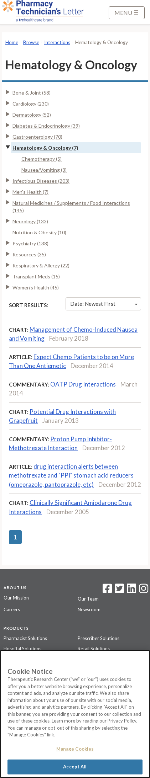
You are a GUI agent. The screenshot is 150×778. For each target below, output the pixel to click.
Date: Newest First (104, 303)
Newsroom (89, 609)
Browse (31, 42)
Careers (12, 609)
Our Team (88, 599)
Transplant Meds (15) (36, 276)
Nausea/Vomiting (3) (44, 170)
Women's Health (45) (35, 287)
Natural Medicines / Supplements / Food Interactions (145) (71, 206)
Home (11, 42)
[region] (75, 714)
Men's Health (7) (30, 192)
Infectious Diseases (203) (40, 181)
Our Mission (16, 598)
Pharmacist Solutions (25, 638)
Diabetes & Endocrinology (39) (46, 126)
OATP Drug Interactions (83, 384)
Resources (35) (29, 254)
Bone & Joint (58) (31, 93)
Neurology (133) (30, 221)
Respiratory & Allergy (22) (40, 265)
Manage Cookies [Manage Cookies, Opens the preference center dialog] (75, 749)
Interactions (57, 42)
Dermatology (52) (31, 115)
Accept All (75, 766)
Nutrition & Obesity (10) (39, 232)
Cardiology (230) (30, 104)
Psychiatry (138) (30, 243)
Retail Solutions (94, 648)
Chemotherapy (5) (41, 159)
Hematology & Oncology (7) (45, 148)
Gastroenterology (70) (37, 137)
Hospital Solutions (22, 648)
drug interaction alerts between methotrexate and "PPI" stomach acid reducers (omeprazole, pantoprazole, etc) (71, 475)
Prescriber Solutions (98, 638)
